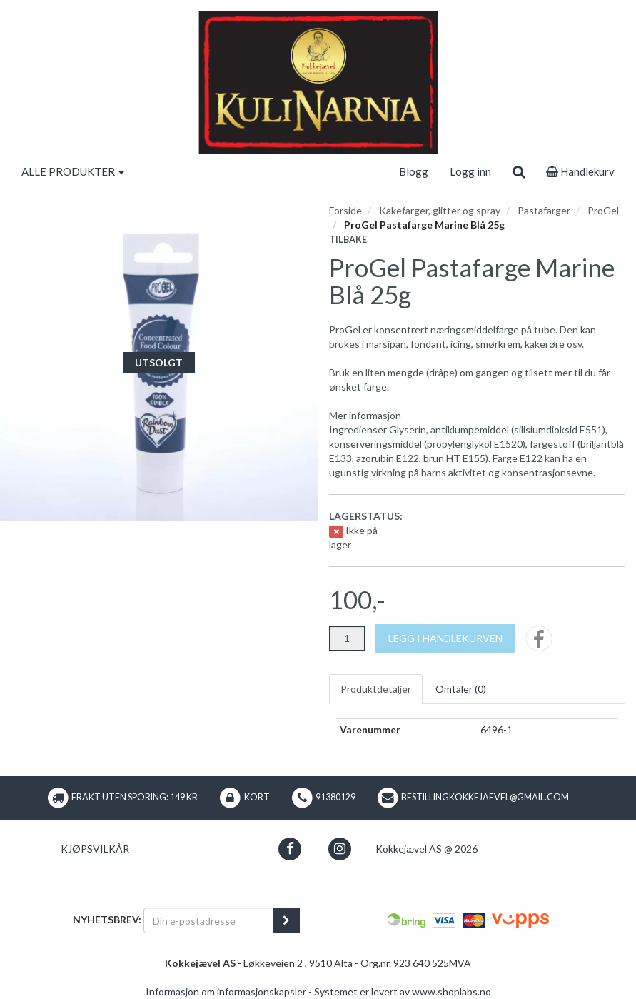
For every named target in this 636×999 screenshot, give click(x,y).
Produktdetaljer (375, 689)
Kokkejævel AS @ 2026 (426, 849)
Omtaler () (460, 689)
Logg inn (470, 171)
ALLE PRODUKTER (72, 171)
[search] (518, 171)
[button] (290, 848)
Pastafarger (544, 210)
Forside (345, 210)
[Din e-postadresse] (208, 920)
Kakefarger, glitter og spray (439, 210)
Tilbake (348, 239)
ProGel (603, 210)
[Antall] (347, 638)
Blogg (413, 171)
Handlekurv (580, 171)
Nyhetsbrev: (107, 919)
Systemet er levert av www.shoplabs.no (402, 991)
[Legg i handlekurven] (445, 638)
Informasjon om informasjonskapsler (226, 991)
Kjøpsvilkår (95, 849)
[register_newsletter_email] (286, 920)
